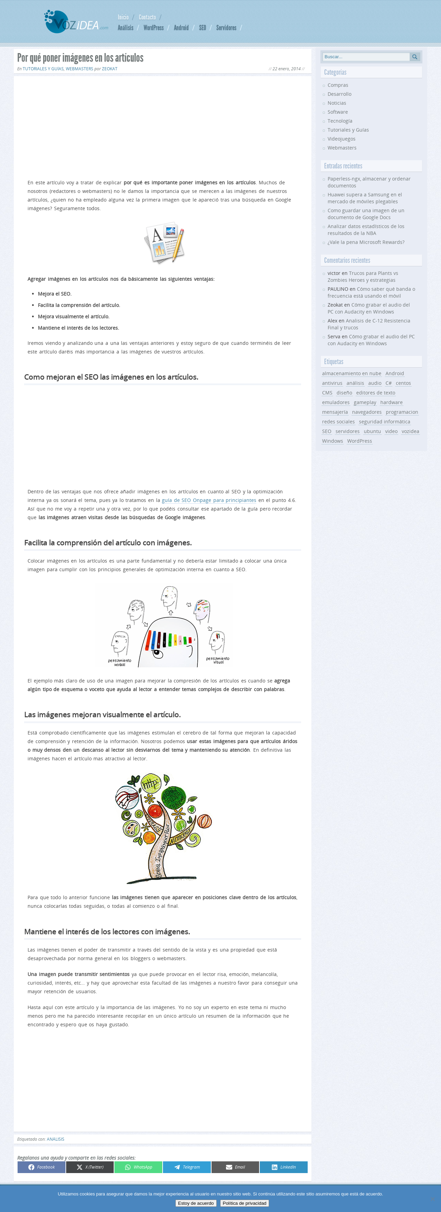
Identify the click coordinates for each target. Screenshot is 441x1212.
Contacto (147, 17)
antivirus (332, 383)
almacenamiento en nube (351, 373)
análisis (55, 1139)
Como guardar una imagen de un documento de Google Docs (366, 213)
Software (338, 112)
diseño (344, 392)
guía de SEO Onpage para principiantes (209, 500)
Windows (332, 441)
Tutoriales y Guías (43, 69)
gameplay (365, 402)
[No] (432, 1198)
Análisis (125, 27)
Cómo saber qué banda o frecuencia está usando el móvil (371, 292)
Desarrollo (339, 94)
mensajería (335, 412)
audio (374, 383)
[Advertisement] (162, 126)
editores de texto (375, 392)
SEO (202, 27)
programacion (402, 412)
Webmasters (79, 69)
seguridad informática (384, 421)
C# (389, 383)
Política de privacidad (245, 1203)
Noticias (337, 103)
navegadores (367, 412)
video (391, 431)
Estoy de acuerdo (196, 1203)
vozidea (410, 431)
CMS (327, 392)
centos (403, 383)
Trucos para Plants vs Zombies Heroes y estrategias (363, 276)
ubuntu (372, 431)
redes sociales (338, 421)
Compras (338, 85)
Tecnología (340, 120)
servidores (348, 431)
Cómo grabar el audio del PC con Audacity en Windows (369, 308)
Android (181, 27)
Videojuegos (342, 138)
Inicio (123, 17)
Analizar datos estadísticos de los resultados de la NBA (366, 229)
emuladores (336, 402)
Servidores (226, 27)
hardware (391, 402)
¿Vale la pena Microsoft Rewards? (366, 242)
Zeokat (109, 69)
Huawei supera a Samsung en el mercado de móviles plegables (365, 198)
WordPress (154, 27)
